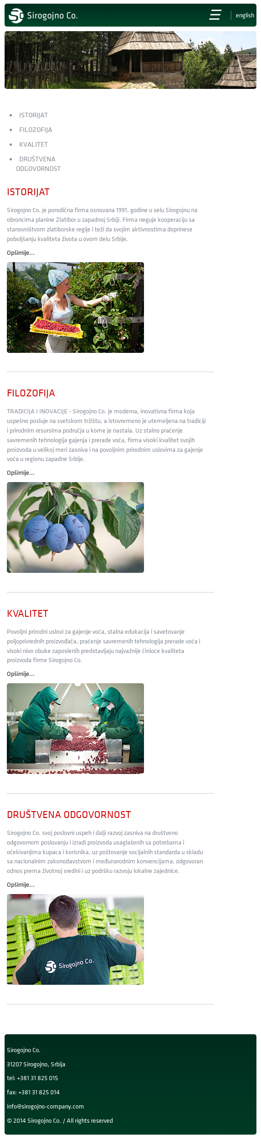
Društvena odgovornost (69, 815)
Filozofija (35, 130)
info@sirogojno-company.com (45, 1106)
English (245, 15)
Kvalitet (33, 144)
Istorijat (33, 115)
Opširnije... (21, 252)
